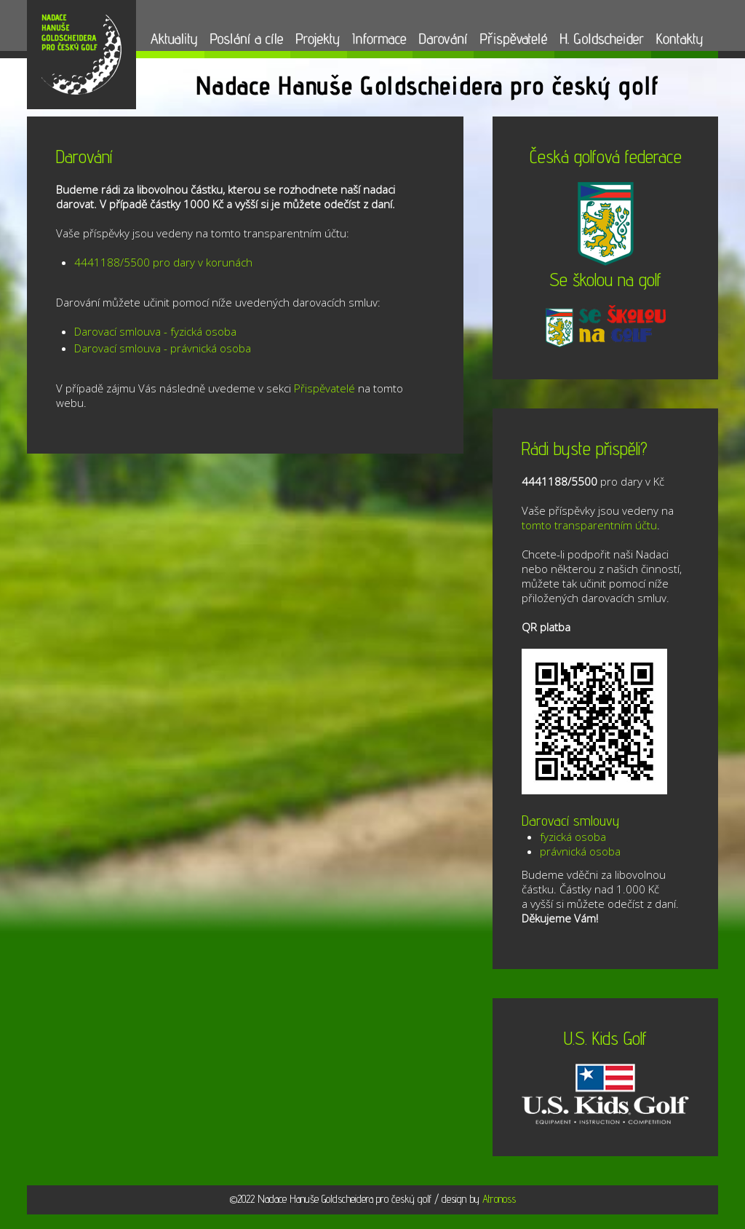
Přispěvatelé (324, 388)
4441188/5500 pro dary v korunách (163, 262)
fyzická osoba (573, 836)
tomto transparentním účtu (589, 525)
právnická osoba (580, 851)
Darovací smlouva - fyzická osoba (155, 331)
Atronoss (499, 1199)
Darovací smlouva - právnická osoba (162, 348)
